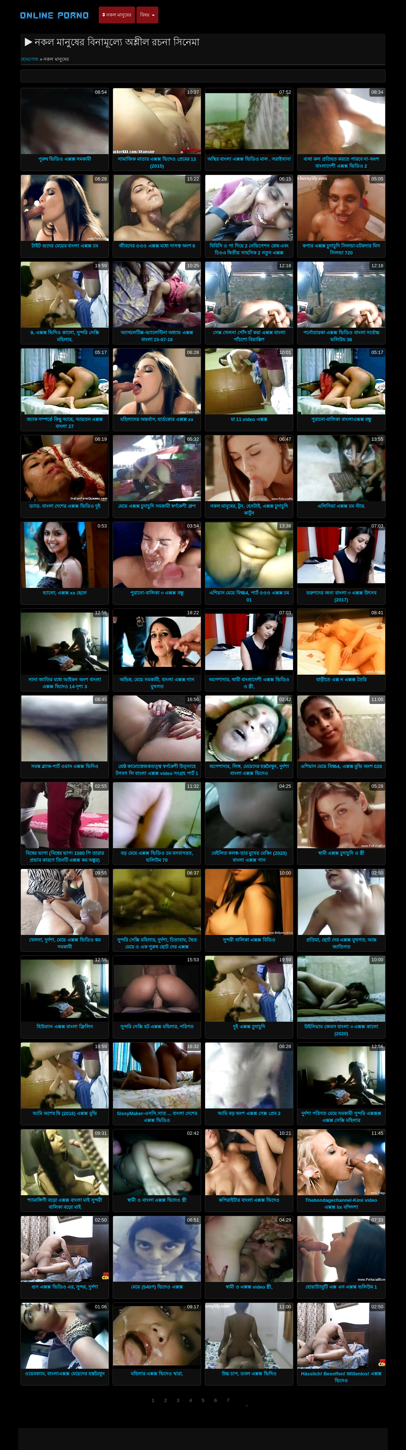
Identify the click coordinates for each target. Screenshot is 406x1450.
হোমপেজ (30, 59)
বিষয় (147, 15)
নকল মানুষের (116, 15)
